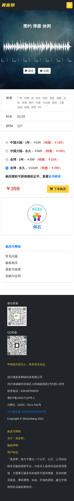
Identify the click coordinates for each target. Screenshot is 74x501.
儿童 (61, 102)
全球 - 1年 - (34, 159)
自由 (19, 107)
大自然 (46, 102)
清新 (58, 98)
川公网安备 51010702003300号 (26, 411)
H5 (39, 107)
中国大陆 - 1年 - (37, 142)
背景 (33, 107)
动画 (26, 98)
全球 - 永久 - (36, 168)
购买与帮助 (13, 246)
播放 (29, 70)
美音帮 (8, 5)
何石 (37, 227)
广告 (19, 98)
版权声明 (12, 445)
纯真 (26, 107)
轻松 (45, 98)
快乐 (38, 98)
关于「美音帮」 (16, 438)
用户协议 (12, 452)
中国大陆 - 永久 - (38, 151)
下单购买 (58, 189)
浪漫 (24, 102)
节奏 (38, 102)
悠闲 (54, 102)
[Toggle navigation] (69, 5)
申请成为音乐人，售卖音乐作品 (26, 364)
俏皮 (52, 98)
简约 (31, 102)
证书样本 (55, 176)
